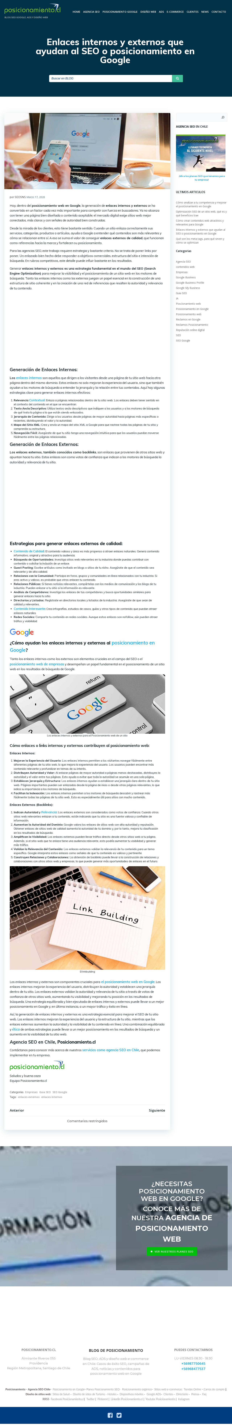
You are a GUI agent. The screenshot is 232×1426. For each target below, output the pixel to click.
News (205, 11)
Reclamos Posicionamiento (192, 325)
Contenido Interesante (29, 609)
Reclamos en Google (188, 319)
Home (76, 11)
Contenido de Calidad (29, 551)
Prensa (201, 1396)
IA (177, 298)
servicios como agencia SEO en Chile (110, 1050)
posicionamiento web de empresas (37, 664)
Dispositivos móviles (137, 1396)
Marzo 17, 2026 (35, 197)
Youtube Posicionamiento (160, 1401)
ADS (161, 11)
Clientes (193, 11)
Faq (210, 1396)
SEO (178, 335)
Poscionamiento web (188, 304)
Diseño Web (148, 11)
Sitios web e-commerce (173, 1391)
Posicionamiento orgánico (143, 1391)
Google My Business (188, 288)
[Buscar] (223, 118)
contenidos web (185, 267)
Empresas (31, 1092)
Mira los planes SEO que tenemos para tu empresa (202, 178)
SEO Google (60, 1092)
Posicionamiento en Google (192, 309)
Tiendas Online (198, 1391)
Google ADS (159, 1396)
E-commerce (175, 11)
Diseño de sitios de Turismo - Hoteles (100, 1396)
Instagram (183, 1401)
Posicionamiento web (188, 314)
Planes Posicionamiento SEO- (109, 1391)
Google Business (186, 277)
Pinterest (103, 1401)
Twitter (90, 1401)
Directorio (188, 1396)
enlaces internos (51, 1097)
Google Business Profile (190, 283)
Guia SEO (45, 1092)
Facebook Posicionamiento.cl (67, 1401)
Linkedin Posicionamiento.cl (127, 1401)
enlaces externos (29, 1097)
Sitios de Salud (67, 1396)
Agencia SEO (91, 11)
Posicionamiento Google (120, 11)
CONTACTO (219, 11)
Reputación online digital (190, 330)
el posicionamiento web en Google (127, 982)
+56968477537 (193, 1370)
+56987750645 (193, 1365)
